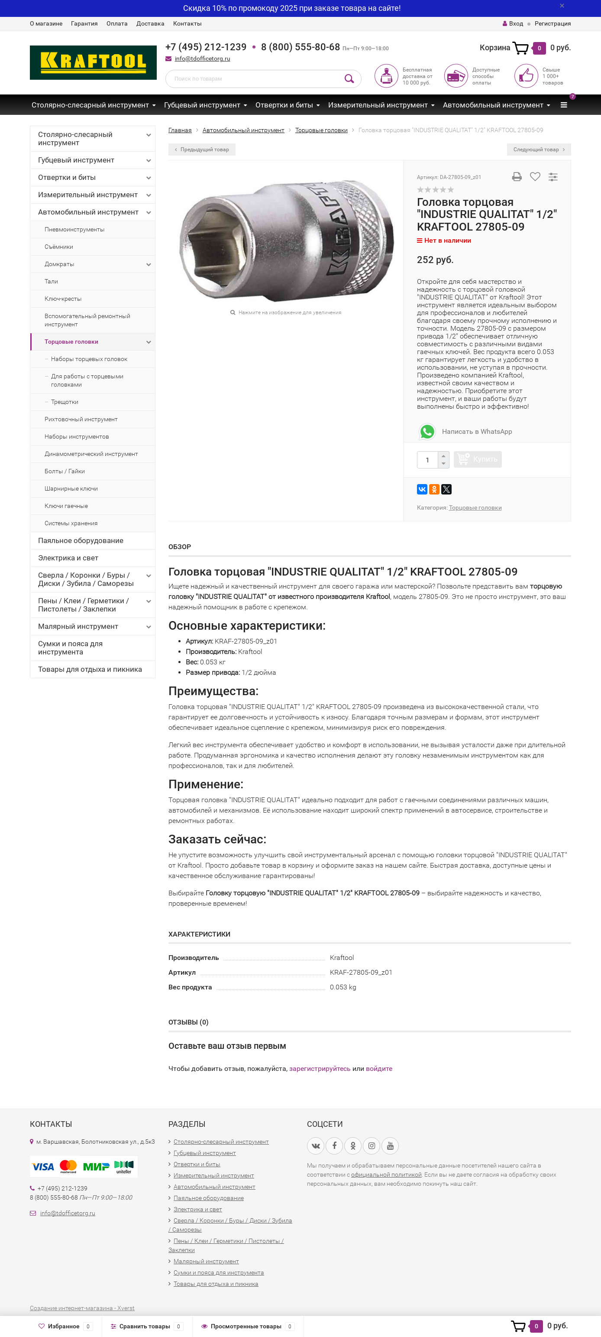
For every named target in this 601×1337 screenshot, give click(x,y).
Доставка (150, 23)
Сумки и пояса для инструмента (70, 647)
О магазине (46, 23)
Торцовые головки (99, 342)
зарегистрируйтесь (320, 1068)
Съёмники (59, 246)
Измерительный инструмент (378, 105)
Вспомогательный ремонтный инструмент (87, 320)
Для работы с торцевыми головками (87, 380)
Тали (51, 281)
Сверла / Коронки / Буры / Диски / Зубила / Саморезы (95, 579)
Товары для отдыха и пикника (90, 669)
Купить (485, 459)
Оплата (117, 23)
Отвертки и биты (284, 105)
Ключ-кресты (63, 298)
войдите (379, 1068)
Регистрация (553, 23)
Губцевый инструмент (202, 105)
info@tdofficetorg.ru (202, 58)
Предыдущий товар (202, 149)
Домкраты (99, 264)
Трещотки (64, 401)
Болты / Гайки (65, 471)
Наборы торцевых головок (89, 358)
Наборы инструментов (77, 436)
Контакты (187, 23)
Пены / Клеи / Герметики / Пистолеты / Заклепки (95, 604)
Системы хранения (71, 523)
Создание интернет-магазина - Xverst (82, 1307)
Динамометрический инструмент (91, 453)
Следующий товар (539, 149)
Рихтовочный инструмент (81, 419)
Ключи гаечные (66, 505)
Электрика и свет (68, 557)
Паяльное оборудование (80, 540)
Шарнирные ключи (71, 488)
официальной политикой (386, 1174)
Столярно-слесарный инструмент (90, 105)
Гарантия (84, 23)
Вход (513, 23)
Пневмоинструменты (75, 229)
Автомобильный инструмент (493, 105)
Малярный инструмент (95, 626)
